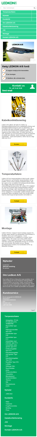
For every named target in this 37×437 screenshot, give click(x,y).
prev (31, 59)
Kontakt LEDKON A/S (10, 37)
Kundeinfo (6, 19)
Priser (7, 410)
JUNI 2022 (9, 394)
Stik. (7, 382)
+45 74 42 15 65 (7, 305)
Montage (6, 34)
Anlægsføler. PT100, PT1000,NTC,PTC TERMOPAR (12, 322)
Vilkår (7, 402)
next (34, 59)
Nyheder (6, 15)
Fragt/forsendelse (11, 406)
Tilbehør (8, 380)
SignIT (33, 310)
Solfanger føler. (10, 366)
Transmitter (9, 374)
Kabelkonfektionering (10, 26)
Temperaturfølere (9, 12)
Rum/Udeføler (10, 368)
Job (4, 30)
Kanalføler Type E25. (12, 362)
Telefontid (9, 404)
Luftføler (8, 364)
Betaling (8, 408)
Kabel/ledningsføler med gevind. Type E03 (12, 354)
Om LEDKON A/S (9, 23)
